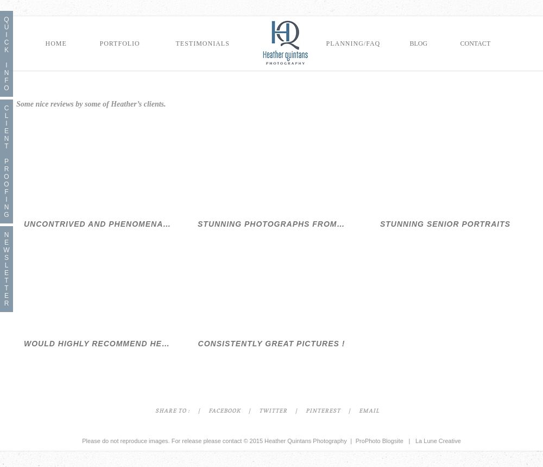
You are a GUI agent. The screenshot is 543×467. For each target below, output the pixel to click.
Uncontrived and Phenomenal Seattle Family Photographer (98, 224)
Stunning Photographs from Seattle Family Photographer (271, 224)
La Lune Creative (438, 441)
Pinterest (323, 411)
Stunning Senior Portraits (445, 224)
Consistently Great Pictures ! (271, 343)
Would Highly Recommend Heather (98, 343)
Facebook (225, 411)
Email (369, 411)
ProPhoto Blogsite (379, 441)
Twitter (273, 411)
